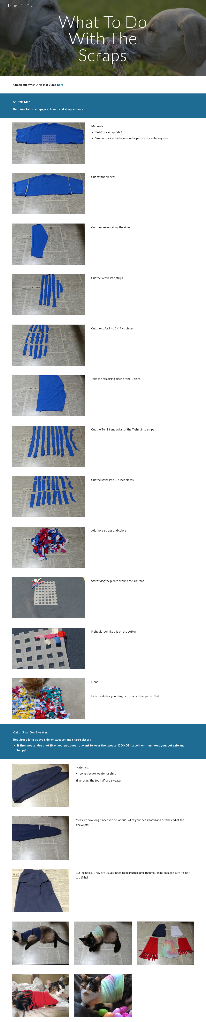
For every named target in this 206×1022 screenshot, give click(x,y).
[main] (103, 38)
